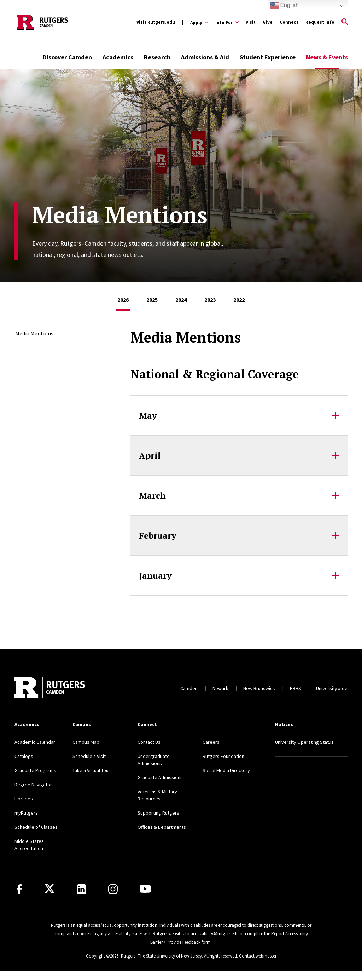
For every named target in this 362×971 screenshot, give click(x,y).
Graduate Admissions (160, 777)
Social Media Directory (226, 770)
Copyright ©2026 (102, 956)
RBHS (295, 688)
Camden (189, 688)
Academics (118, 57)
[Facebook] (19, 889)
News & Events (327, 57)
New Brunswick (259, 688)
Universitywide (332, 688)
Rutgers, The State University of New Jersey (161, 956)
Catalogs (23, 756)
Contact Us (149, 742)
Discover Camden (67, 57)
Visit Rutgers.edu (155, 22)
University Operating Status (304, 742)
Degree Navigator (33, 784)
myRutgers (26, 813)
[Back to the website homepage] (42, 22)
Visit (251, 22)
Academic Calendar (34, 742)
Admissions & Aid (205, 57)
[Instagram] (113, 889)
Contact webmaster (257, 956)
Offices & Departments (162, 827)
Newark (220, 688)
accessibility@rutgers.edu (215, 934)
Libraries (23, 798)
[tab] (123, 296)
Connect (289, 22)
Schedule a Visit (89, 756)
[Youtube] (145, 889)
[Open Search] (344, 22)
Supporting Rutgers (158, 813)
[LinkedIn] (81, 889)
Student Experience (268, 57)
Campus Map (85, 742)
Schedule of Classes (36, 827)
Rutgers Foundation (223, 756)
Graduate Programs (35, 770)
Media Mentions (34, 333)
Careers (211, 742)
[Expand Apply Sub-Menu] (199, 22)
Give (268, 22)
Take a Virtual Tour (91, 770)
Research (157, 57)
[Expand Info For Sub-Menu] (227, 22)
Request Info (319, 22)
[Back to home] (49, 688)
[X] (49, 889)
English (284, 5)
